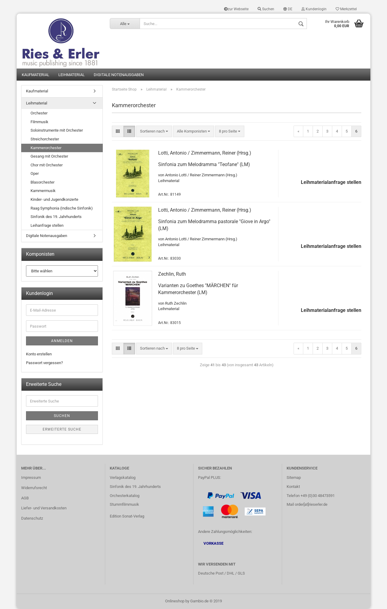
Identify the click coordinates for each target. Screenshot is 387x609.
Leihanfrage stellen (47, 225)
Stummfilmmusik (124, 504)
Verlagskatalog (122, 477)
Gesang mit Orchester (49, 156)
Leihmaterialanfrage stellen (331, 182)
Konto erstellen (39, 354)
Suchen (266, 9)
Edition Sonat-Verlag (127, 516)
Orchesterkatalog (124, 495)
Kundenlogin (314, 9)
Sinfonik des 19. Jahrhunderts (56, 216)
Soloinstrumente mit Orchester (57, 130)
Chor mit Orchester (47, 165)
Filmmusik (39, 122)
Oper (35, 173)
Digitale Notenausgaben (119, 74)
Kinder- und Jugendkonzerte (54, 199)
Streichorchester (45, 139)
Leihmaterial (71, 74)
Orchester (39, 113)
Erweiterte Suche (62, 429)
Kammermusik (43, 190)
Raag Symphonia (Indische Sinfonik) (62, 208)
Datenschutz (32, 518)
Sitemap (294, 477)
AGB (25, 498)
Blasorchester (42, 182)
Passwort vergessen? (44, 363)
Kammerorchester (46, 148)
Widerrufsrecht (34, 488)
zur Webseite (236, 9)
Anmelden (62, 341)
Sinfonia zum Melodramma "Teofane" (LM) (204, 164)
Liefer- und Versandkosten (44, 508)
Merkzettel (346, 9)
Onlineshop (174, 601)
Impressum (31, 477)
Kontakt (293, 486)
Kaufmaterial (35, 74)
